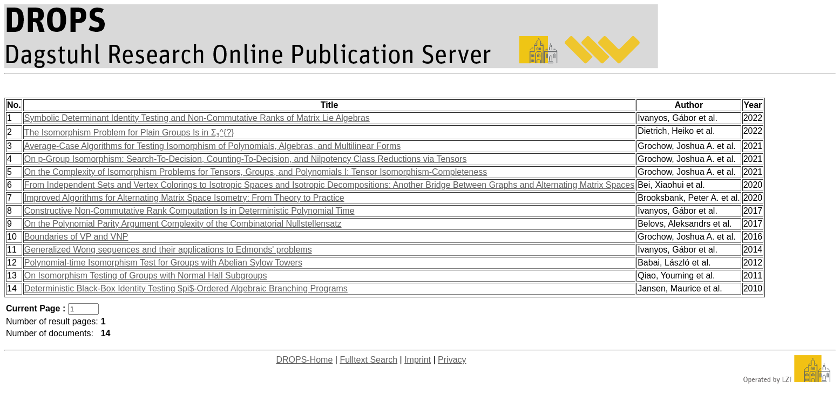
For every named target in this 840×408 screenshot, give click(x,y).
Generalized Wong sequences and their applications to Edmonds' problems (168, 249)
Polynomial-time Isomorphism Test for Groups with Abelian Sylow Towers (163, 262)
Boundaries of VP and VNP (76, 236)
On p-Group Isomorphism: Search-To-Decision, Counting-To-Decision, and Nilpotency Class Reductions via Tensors (245, 159)
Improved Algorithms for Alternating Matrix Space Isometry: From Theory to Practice (184, 197)
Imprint (417, 359)
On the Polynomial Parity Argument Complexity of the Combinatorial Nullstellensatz (183, 223)
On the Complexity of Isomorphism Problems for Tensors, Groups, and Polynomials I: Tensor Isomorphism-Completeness (255, 171)
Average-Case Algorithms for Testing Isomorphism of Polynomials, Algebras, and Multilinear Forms (212, 146)
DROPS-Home (304, 359)
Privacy (452, 359)
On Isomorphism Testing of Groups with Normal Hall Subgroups (145, 275)
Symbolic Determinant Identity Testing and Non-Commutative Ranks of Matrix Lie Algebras (197, 118)
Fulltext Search (368, 359)
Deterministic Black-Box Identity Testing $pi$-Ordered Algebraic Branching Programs (186, 288)
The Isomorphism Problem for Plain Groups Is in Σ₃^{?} (129, 132)
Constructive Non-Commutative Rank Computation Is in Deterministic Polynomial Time (189, 210)
